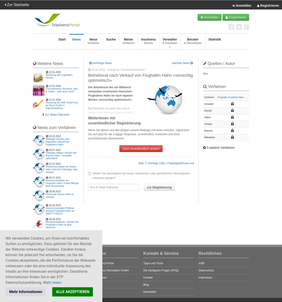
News (76, 42)
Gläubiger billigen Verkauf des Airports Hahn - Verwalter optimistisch (61, 156)
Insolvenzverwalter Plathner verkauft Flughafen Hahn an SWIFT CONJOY (60, 211)
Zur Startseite (17, 5)
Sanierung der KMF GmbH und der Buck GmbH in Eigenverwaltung (62, 105)
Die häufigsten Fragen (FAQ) (160, 270)
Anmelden (242, 6)
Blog (146, 284)
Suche (111, 42)
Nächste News (182, 63)
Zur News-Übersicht (57, 114)
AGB (201, 263)
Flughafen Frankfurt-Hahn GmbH (234, 97)
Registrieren (268, 6)
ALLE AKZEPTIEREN (72, 292)
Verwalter (169, 42)
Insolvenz (148, 42)
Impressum (205, 277)
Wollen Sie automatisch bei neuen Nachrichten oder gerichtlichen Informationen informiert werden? (139, 176)
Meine (128, 42)
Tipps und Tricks (153, 263)
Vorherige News (100, 63)
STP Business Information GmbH (108, 270)
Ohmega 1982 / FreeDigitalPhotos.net (171, 163)
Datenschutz (206, 270)
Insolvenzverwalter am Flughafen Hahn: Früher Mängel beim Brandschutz (62, 183)
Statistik (214, 42)
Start (62, 42)
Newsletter (149, 291)
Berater (193, 42)
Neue (93, 42)
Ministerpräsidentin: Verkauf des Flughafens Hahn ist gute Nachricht (62, 225)
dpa (205, 73)
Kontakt (148, 277)
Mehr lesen (52, 282)
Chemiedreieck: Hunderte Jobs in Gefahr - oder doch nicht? (62, 90)
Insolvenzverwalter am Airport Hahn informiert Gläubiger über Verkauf (62, 169)
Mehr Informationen (25, 292)
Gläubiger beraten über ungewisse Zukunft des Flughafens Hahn (58, 142)
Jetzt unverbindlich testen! (141, 148)
